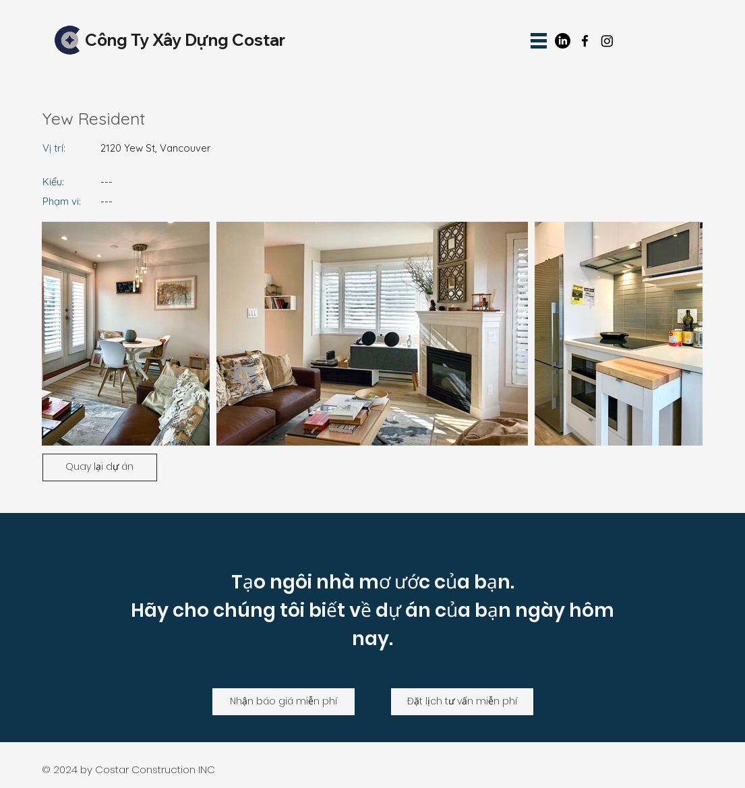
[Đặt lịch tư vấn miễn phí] (462, 701)
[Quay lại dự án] (99, 467)
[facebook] (585, 41)
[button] (539, 41)
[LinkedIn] (562, 41)
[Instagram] (607, 41)
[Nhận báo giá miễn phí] (283, 701)
